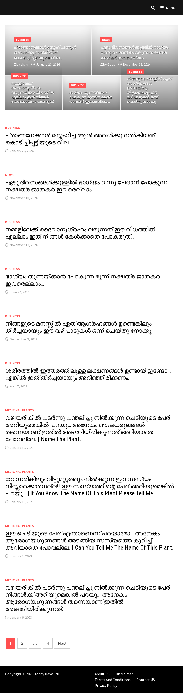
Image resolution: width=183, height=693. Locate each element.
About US (102, 674)
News (106, 39)
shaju (24, 64)
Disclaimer (124, 674)
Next (62, 643)
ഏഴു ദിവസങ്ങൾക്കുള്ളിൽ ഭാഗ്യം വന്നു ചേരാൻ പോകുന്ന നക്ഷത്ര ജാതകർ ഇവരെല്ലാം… (86, 186)
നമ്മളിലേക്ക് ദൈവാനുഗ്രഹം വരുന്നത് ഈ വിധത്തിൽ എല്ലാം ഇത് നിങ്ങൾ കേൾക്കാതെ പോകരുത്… (80, 233)
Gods (111, 64)
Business (22, 39)
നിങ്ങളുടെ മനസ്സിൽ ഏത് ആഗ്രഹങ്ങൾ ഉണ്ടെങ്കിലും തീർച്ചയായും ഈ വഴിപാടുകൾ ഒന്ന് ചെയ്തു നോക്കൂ (78, 327)
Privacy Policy (106, 685)
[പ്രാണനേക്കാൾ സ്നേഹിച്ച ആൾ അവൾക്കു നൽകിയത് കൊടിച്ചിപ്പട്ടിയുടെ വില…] (48, 51)
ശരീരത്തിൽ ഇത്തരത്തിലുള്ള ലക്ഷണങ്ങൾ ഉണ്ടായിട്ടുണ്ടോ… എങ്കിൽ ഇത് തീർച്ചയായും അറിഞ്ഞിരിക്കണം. (88, 374)
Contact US (146, 679)
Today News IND (47, 674)
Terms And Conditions (113, 679)
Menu (167, 7)
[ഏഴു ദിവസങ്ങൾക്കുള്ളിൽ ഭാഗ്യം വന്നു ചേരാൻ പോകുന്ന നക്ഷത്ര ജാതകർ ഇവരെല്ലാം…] (135, 51)
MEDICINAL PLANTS (19, 410)
